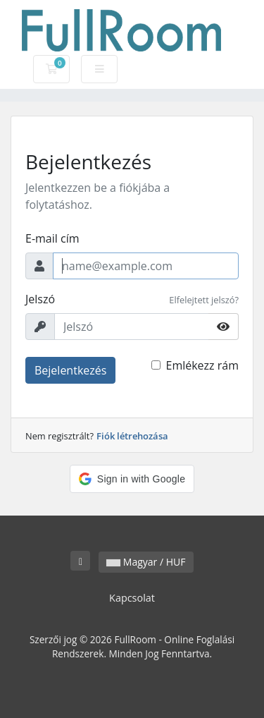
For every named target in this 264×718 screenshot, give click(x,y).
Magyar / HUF (145, 561)
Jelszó (40, 299)
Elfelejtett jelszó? (204, 299)
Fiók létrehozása (132, 436)
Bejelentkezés (70, 370)
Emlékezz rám (202, 365)
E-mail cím (52, 238)
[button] (132, 479)
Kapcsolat (132, 597)
